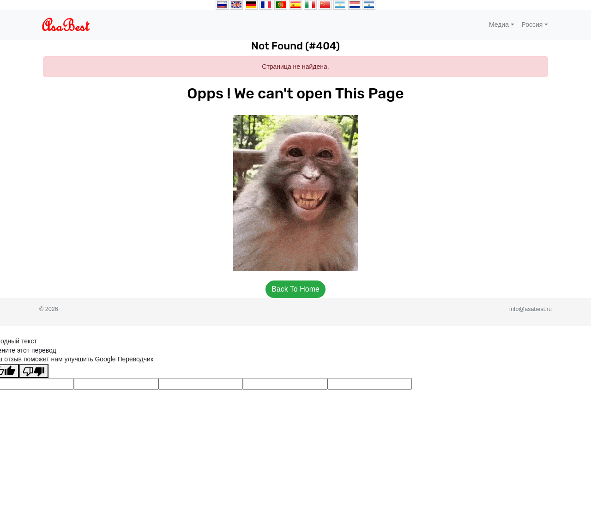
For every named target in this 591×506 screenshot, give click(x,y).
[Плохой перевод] (33, 371)
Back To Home (295, 289)
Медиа (499, 24)
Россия (532, 24)
